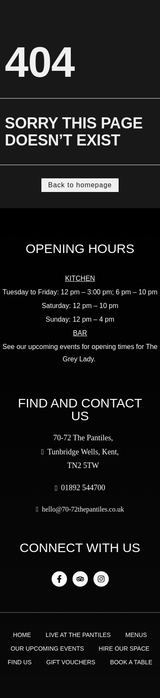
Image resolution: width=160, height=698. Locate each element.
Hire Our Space (124, 648)
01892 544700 (80, 487)
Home (22, 634)
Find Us (20, 662)
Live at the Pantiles (78, 634)
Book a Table (131, 662)
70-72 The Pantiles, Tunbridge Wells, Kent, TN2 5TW (80, 451)
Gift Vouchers (71, 662)
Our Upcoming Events (47, 648)
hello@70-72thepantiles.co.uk (80, 509)
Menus (136, 634)
